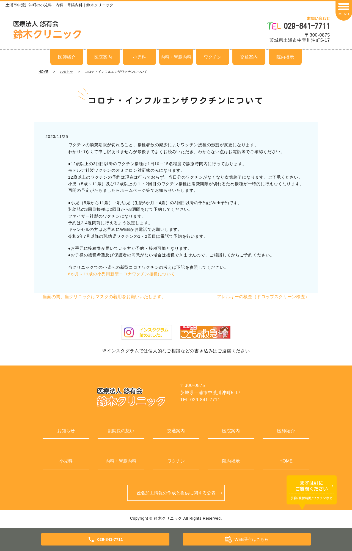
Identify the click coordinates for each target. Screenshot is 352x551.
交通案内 (249, 57)
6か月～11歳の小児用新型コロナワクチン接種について (121, 274)
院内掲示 (285, 57)
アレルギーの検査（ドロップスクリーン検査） (263, 296)
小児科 (139, 57)
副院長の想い (121, 430)
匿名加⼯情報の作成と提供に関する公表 (176, 493)
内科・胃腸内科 (176, 57)
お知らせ (66, 72)
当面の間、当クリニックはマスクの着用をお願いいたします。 (104, 296)
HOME (43, 72)
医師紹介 (67, 57)
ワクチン (212, 57)
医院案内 (103, 57)
